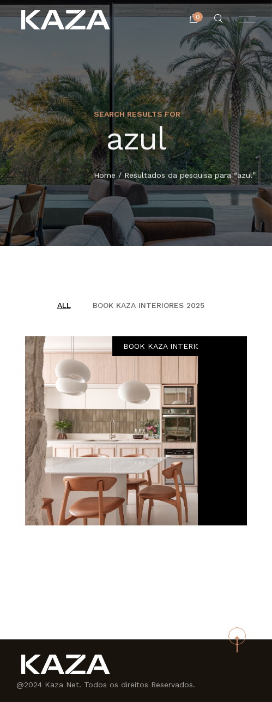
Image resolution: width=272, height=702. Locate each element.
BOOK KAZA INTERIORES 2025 (148, 305)
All (64, 305)
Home (105, 175)
